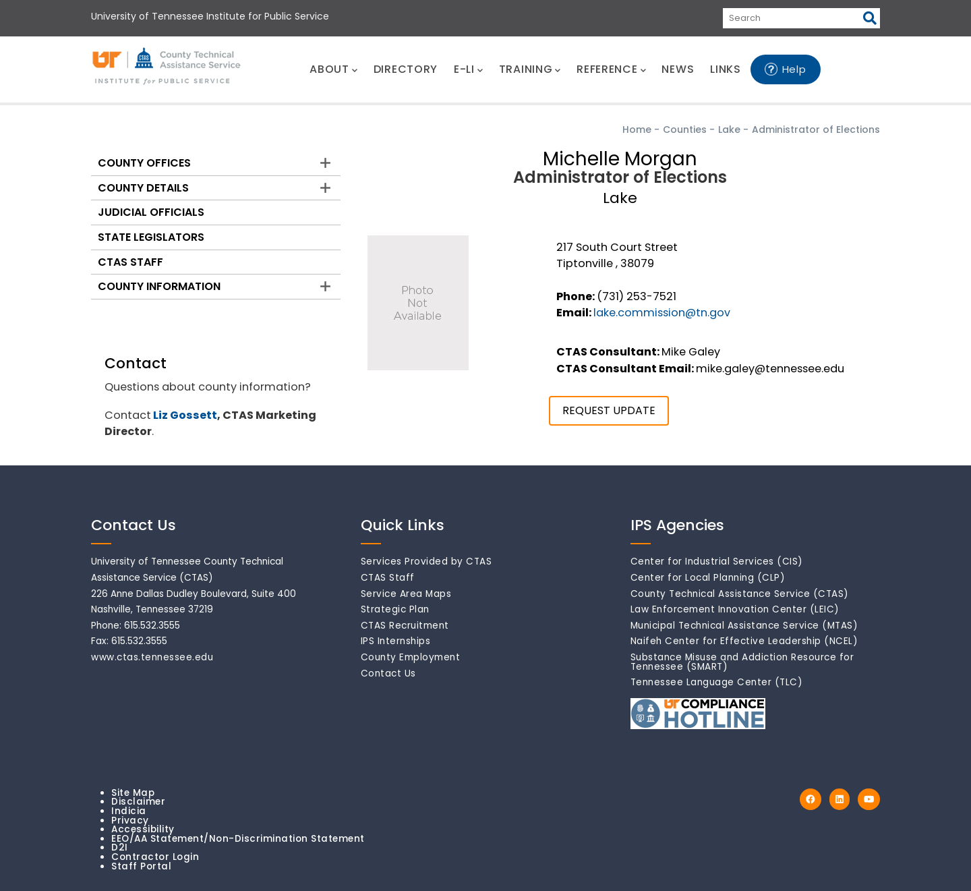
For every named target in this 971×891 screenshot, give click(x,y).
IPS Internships (396, 641)
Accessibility (143, 829)
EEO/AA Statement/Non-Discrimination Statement (238, 838)
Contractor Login (155, 857)
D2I (119, 847)
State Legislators (151, 237)
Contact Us (388, 673)
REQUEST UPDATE (608, 410)
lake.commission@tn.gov (661, 312)
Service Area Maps (406, 593)
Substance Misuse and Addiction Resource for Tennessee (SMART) (742, 662)
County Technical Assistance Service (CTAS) (739, 593)
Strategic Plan (395, 609)
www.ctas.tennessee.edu (152, 657)
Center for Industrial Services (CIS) (716, 561)
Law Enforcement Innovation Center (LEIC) (735, 609)
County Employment (411, 657)
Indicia (128, 811)
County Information (159, 286)
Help (794, 69)
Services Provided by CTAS (426, 561)
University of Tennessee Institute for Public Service (210, 16)
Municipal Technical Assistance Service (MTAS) (744, 625)
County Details (143, 188)
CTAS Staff (130, 262)
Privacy (130, 820)
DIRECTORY (406, 69)
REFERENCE (611, 69)
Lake (729, 129)
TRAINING (529, 69)
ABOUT (333, 69)
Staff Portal (141, 866)
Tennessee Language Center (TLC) (716, 682)
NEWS (677, 69)
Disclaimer (138, 801)
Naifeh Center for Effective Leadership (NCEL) (744, 641)
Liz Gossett (185, 415)
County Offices (144, 163)
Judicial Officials (151, 212)
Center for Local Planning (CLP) (708, 577)
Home (636, 129)
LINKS (725, 69)
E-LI (468, 69)
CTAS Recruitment (405, 625)
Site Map (132, 792)
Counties (685, 129)
